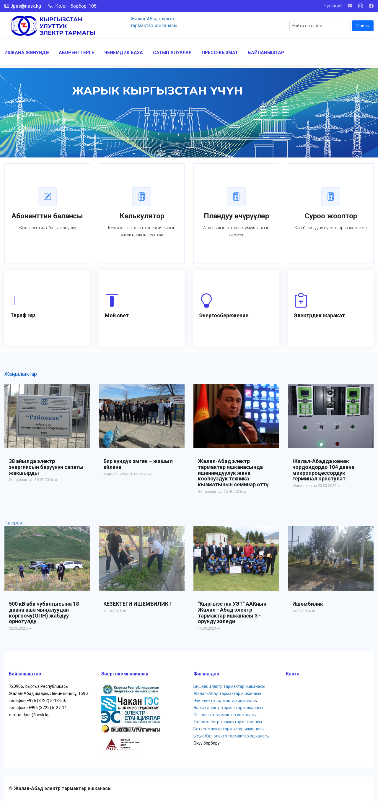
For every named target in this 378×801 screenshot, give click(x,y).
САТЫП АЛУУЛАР (172, 52)
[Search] (320, 25)
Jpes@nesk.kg (25, 6)
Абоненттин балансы (47, 216)
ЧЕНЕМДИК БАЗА (123, 52)
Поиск (362, 25)
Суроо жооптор (331, 216)
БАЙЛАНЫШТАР (266, 52)
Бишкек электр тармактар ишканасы (229, 686)
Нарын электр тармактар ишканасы (228, 707)
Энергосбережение (223, 315)
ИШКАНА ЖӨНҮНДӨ (26, 52)
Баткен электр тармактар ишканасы (228, 729)
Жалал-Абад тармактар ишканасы (227, 693)
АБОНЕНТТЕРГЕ (76, 52)
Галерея (13, 523)
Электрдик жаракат (319, 315)
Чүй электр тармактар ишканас (224, 700)
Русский (332, 6)
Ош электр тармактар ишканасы (225, 714)
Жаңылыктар (20, 374)
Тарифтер (22, 315)
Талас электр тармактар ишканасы (227, 721)
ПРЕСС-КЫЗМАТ (220, 52)
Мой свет (117, 315)
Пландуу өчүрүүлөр (236, 216)
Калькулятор (142, 216)
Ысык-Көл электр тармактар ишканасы (231, 736)
